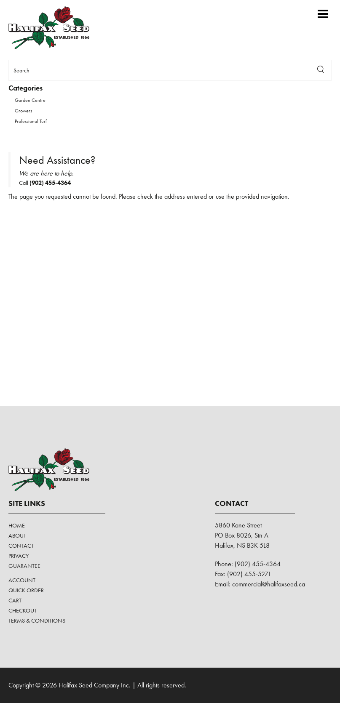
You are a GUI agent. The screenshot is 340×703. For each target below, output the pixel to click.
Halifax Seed (55, 27)
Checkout (22, 610)
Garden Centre (30, 100)
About (17, 535)
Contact (21, 545)
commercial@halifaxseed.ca (268, 584)
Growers (23, 110)
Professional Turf (31, 121)
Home (16, 525)
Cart (14, 600)
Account (21, 580)
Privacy (18, 555)
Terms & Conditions (36, 620)
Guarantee (24, 566)
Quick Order (26, 590)
